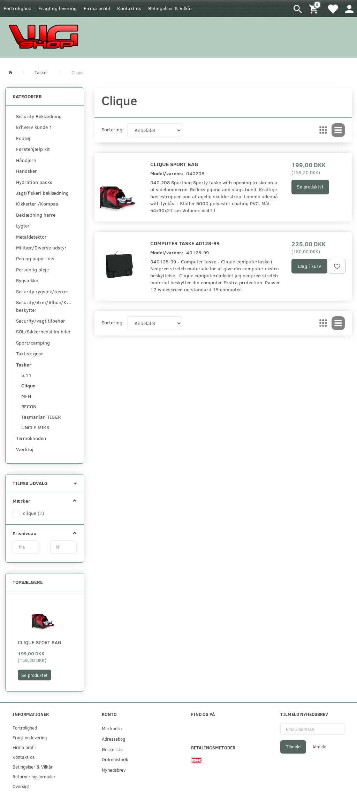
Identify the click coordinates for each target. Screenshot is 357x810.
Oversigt (21, 786)
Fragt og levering (57, 8)
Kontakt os (129, 8)
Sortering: (112, 129)
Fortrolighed (17, 8)
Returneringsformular (34, 776)
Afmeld (319, 746)
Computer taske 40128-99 (185, 243)
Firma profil (97, 8)
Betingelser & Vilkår (170, 8)
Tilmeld (293, 746)
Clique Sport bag (39, 642)
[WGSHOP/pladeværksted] (45, 36)
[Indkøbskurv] (314, 8)
